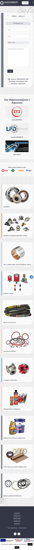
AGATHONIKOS (11, 2)
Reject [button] (17, 547)
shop (25, 2)
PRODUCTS (17, 516)
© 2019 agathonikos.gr (12, 528)
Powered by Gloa (23, 528)
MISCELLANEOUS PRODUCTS (12, 502)
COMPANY (17, 513)
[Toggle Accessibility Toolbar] (31, 277)
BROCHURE (17, 518)
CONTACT (17, 524)
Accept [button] (30, 544)
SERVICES (17, 521)
